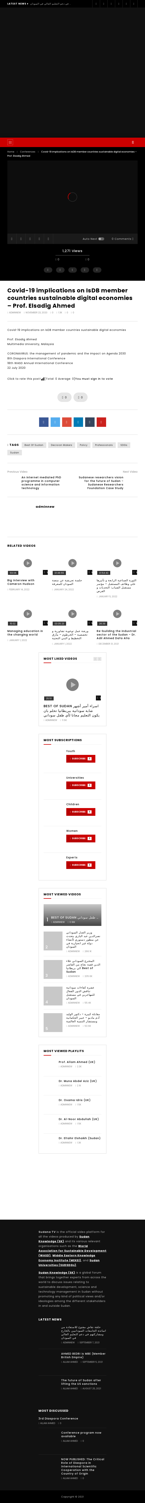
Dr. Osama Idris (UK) (75, 1100)
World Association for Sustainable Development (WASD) (72, 1250)
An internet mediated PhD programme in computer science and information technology (41, 482)
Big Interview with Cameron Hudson (21, 582)
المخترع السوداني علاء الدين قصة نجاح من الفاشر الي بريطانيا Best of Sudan (83, 966)
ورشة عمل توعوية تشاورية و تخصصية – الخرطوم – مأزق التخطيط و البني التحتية (70, 634)
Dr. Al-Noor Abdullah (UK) (79, 1119)
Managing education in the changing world (25, 632)
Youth (70, 751)
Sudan (14, 452)
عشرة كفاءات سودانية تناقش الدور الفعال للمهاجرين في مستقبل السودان (80, 993)
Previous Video (17, 472)
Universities (75, 778)
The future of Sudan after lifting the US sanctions (81, 1382)
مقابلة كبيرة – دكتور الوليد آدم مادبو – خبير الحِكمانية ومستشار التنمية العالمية (83, 1017)
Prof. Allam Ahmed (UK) (77, 1062)
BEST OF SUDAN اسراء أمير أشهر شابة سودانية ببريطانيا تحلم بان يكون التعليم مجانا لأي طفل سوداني (72, 711)
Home (10, 151)
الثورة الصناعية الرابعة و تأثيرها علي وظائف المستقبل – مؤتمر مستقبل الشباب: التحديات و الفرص (117, 585)
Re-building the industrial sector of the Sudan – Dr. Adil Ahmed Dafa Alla (116, 634)
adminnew (15, 312)
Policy (84, 445)
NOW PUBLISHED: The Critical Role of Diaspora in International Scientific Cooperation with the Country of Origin (82, 1466)
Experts (72, 857)
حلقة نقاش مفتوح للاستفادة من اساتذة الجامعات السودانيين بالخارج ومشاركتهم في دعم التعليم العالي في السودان (51, 3)
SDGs (123, 445)
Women (72, 831)
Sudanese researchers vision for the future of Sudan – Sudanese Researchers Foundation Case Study (101, 482)
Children (72, 804)
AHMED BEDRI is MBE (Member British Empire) (83, 1355)
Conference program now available (81, 1434)
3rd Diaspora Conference (58, 1418)
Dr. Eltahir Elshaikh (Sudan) (80, 1138)
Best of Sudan (34, 445)
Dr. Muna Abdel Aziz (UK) (78, 1081)
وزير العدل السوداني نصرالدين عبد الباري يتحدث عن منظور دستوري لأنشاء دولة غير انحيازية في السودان (83, 940)
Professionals (104, 445)
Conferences (27, 151)
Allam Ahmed (70, 1361)
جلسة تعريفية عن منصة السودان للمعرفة (67, 582)
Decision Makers (61, 445)
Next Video (130, 472)
